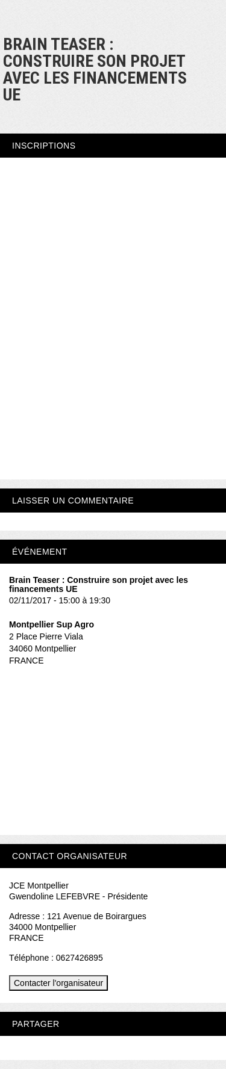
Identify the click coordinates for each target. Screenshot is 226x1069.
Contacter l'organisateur (58, 983)
